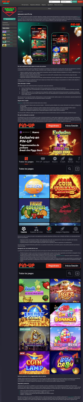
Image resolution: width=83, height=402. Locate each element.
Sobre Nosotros (6, 24)
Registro (80, 1)
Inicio (49, 8)
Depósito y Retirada (35, 4)
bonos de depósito (60, 255)
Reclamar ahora (9, 19)
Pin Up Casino (25, 4)
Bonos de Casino (59, 4)
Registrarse (20, 102)
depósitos (55, 121)
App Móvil (50, 4)
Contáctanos (5, 22)
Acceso (74, 1)
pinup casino (70, 396)
